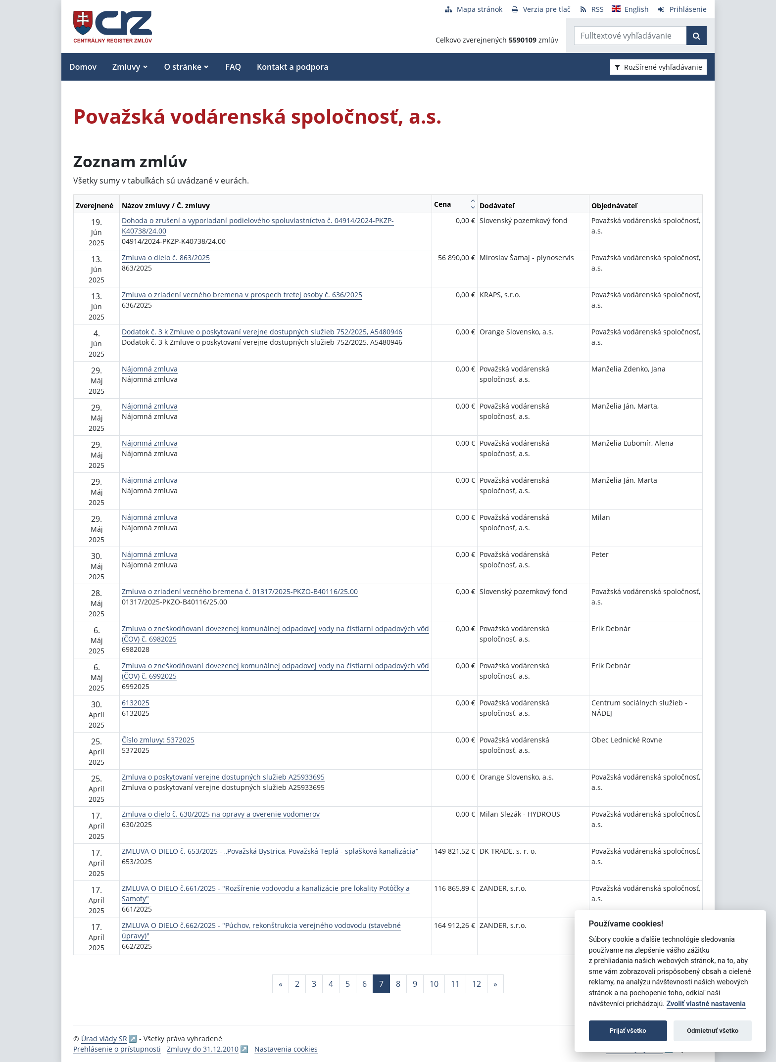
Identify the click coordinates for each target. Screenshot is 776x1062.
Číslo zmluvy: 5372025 (158, 739)
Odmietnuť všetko (712, 1030)
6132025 (135, 702)
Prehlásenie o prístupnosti (117, 1049)
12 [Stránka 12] (476, 983)
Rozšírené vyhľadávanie (658, 67)
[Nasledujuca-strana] (495, 983)
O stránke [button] (183, 66)
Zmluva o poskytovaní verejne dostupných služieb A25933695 (223, 777)
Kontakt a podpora (292, 66)
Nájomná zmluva (150, 368)
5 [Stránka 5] (347, 983)
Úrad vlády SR (104, 1038)
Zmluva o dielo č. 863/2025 (166, 257)
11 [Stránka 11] (455, 983)
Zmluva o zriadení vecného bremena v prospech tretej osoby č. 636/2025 (242, 294)
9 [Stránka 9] (415, 983)
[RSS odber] (591, 9)
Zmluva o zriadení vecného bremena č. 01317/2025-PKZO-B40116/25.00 (240, 591)
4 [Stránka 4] (331, 983)
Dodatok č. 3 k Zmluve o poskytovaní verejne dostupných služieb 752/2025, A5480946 (262, 331)
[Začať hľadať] (696, 35)
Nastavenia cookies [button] (286, 1049)
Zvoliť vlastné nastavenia (706, 1004)
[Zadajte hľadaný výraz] (630, 35)
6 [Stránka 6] (364, 983)
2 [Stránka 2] (297, 983)
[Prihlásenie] (682, 9)
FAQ (233, 66)
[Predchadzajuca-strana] (280, 983)
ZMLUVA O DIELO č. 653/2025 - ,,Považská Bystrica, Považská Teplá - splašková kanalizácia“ (270, 851)
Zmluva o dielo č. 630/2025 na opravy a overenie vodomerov (221, 814)
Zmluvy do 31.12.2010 (203, 1049)
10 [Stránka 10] (434, 983)
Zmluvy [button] (126, 66)
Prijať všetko (628, 1030)
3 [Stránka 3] (314, 983)
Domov (83, 66)
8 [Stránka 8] (398, 983)
